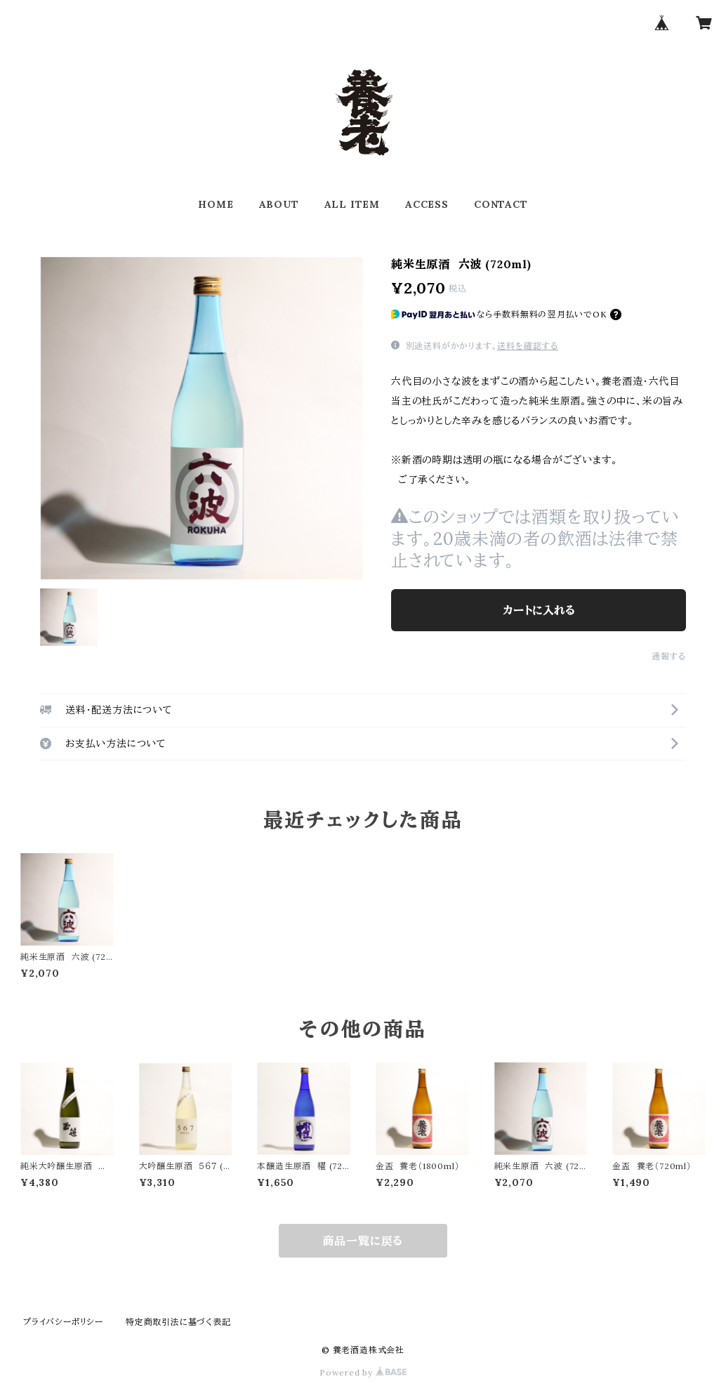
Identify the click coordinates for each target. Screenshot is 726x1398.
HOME (215, 204)
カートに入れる (539, 610)
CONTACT (501, 204)
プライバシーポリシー (63, 1322)
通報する (669, 656)
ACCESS (427, 204)
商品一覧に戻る (363, 1241)
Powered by (363, 1372)
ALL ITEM (352, 204)
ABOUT (279, 204)
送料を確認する (527, 346)
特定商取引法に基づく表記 (178, 1322)
